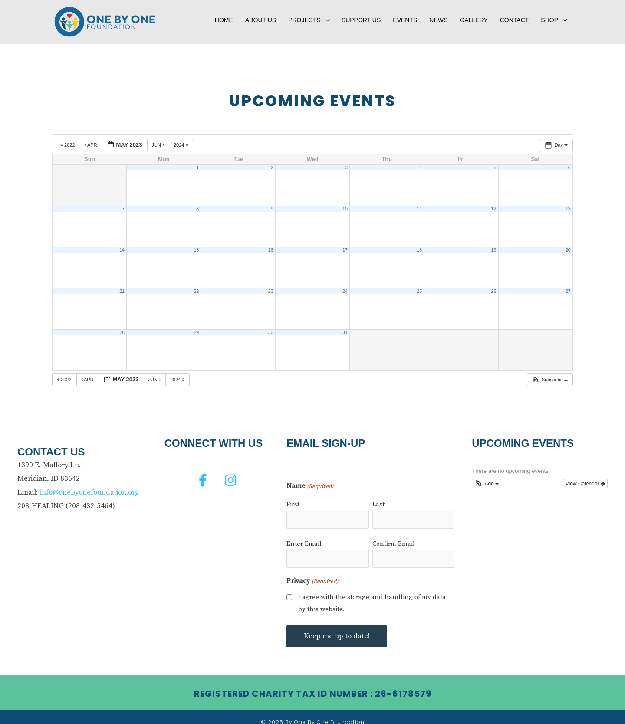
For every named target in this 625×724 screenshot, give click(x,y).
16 (270, 243)
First (292, 498)
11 (419, 202)
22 (196, 285)
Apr (92, 138)
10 (345, 202)
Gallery (473, 16)
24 (345, 285)
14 (122, 243)
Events (405, 16)
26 (494, 285)
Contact (514, 16)
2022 (68, 138)
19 (494, 243)
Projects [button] (304, 16)
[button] (549, 374)
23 (270, 285)
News (438, 16)
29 (196, 326)
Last (378, 498)
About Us (260, 16)
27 (568, 285)
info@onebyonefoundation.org (90, 486)
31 (345, 326)
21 (122, 285)
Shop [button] (549, 16)
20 (568, 243)
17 (345, 243)
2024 (182, 138)
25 (419, 285)
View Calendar (585, 478)
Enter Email (304, 535)
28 (122, 326)
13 (568, 202)
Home (224, 16)
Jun (159, 138)
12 (494, 202)
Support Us (361, 16)
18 (419, 243)
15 (196, 243)
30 (270, 326)
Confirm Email (393, 535)
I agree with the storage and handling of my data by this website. (372, 593)
